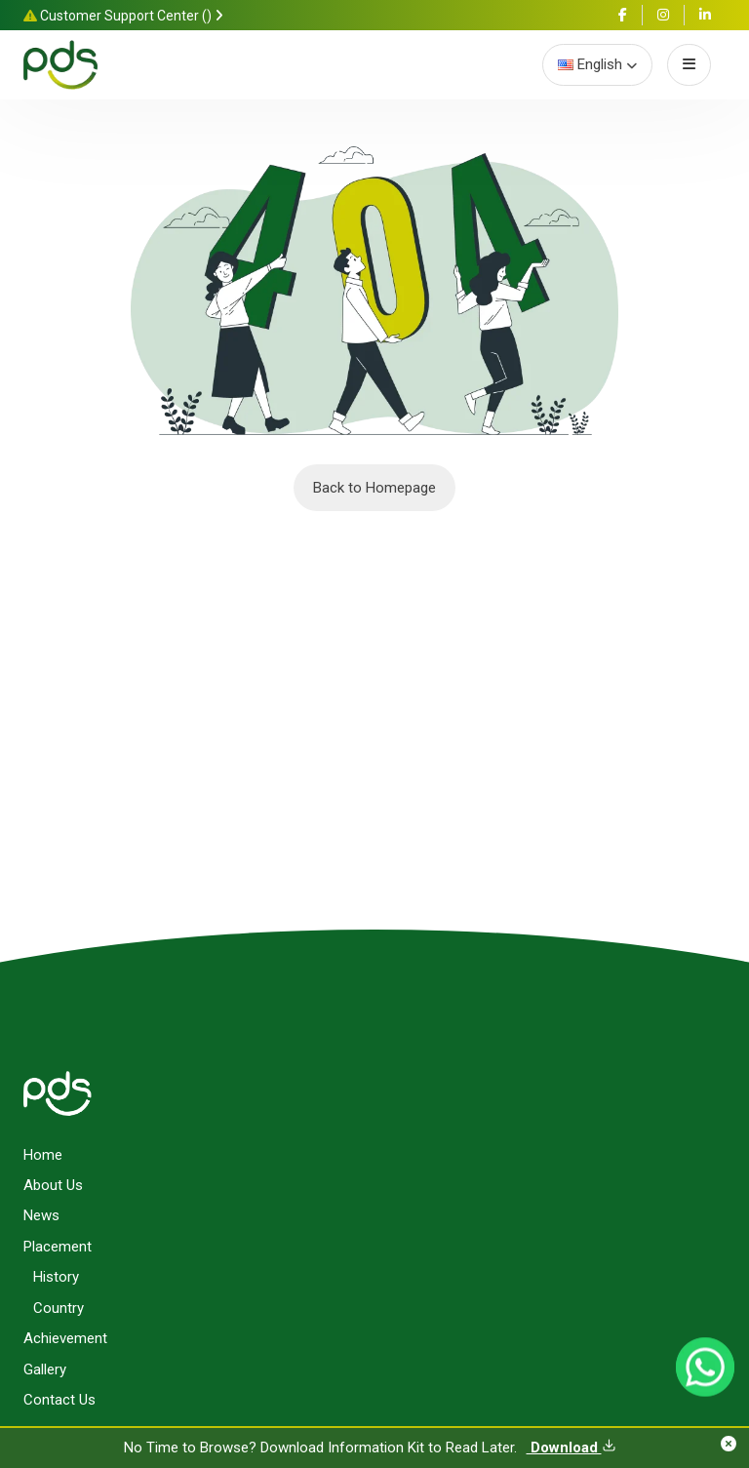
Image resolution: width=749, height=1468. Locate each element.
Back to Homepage (374, 487)
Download (571, 1447)
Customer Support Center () (123, 15)
